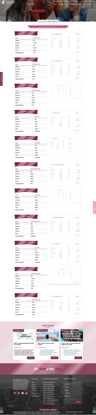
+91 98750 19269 (74, 1)
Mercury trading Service (49, 382)
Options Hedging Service (49, 404)
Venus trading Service (48, 384)
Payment (72, 4)
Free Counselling (57, 1)
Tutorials (89, 4)
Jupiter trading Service (48, 394)
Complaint (44, 412)
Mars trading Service (48, 392)
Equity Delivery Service (48, 402)
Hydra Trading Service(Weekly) (50, 400)
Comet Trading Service (48, 398)
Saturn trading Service (48, 388)
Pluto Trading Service (48, 396)
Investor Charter (23, 412)
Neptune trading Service (49, 386)
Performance (44, 21)
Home (55, 4)
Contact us (79, 4)
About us (60, 4)
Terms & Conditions (31, 412)
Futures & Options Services (50, 379)
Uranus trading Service (48, 390)
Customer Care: (66, 1)
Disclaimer (49, 412)
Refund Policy (38, 412)
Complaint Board (16, 412)
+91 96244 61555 (83, 1)
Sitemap (58, 412)
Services (67, 4)
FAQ (85, 4)
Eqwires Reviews (35, 396)
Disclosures (54, 412)
